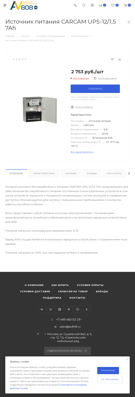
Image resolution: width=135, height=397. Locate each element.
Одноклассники (86, 309)
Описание (16, 173)
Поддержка (52, 297)
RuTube (50, 309)
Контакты (77, 297)
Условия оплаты (90, 285)
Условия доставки (35, 291)
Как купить (114, 173)
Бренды (102, 291)
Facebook (59, 309)
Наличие (70, 173)
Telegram (68, 309)
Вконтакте (42, 309)
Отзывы (92, 173)
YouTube (77, 309)
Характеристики (43, 173)
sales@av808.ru (70, 326)
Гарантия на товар (73, 291)
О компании (34, 285)
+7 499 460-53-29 (68, 319)
